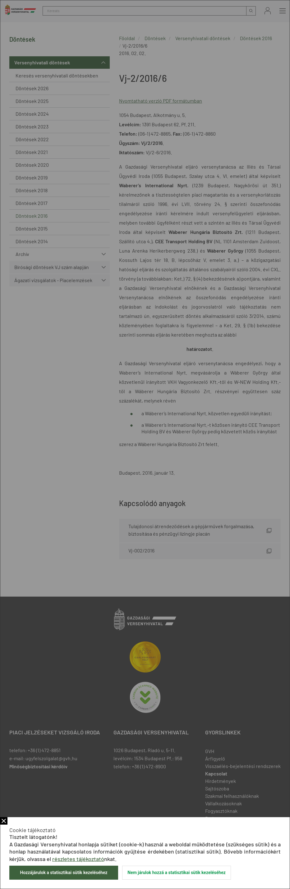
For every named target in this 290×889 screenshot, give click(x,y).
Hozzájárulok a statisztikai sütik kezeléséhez (63, 872)
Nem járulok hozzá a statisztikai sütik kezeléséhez (176, 872)
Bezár (3, 821)
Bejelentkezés (267, 11)
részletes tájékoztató (78, 858)
